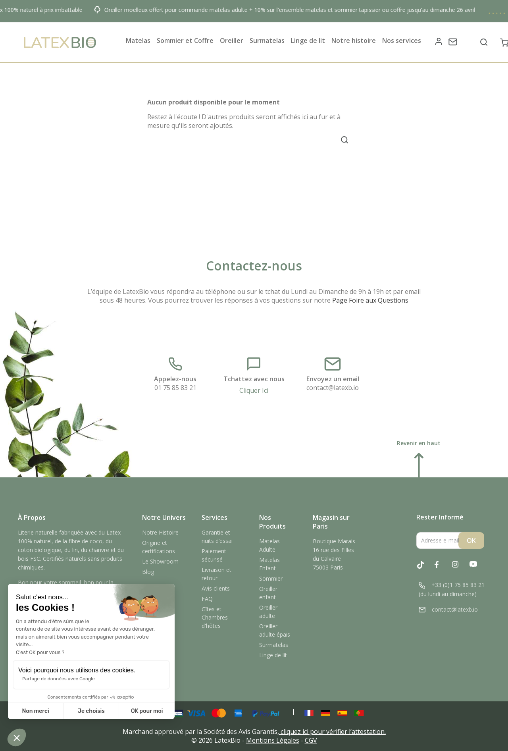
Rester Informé (440, 517)
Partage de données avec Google (58, 678)
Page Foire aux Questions (370, 300)
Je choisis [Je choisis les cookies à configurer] (91, 711)
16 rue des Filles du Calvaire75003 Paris (333, 558)
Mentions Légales (272, 740)
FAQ (207, 598)
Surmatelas (273, 645)
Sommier (271, 578)
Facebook (442, 569)
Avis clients (216, 588)
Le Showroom (160, 561)
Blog (148, 571)
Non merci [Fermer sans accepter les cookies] (35, 711)
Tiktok (425, 569)
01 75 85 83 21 (175, 387)
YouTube (477, 569)
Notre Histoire (160, 532)
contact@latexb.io (332, 387)
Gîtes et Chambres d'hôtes (215, 617)
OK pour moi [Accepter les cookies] (147, 711)
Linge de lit (273, 655)
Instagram (460, 569)
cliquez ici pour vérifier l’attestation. (333, 731)
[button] (16, 737)
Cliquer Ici (253, 390)
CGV (311, 740)
